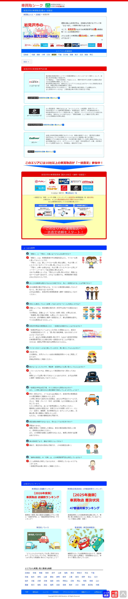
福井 (26, 581)
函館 (38, 55)
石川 (96, 577)
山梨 (45, 577)
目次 (25, 62)
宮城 (34, 573)
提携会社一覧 (72, 193)
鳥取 (84, 581)
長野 (83, 577)
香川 (32, 585)
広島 (72, 581)
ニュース (45, 592)
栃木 (32, 577)
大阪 (32, 581)
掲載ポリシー (86, 592)
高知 (45, 585)
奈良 (58, 581)
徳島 (39, 585)
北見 (81, 55)
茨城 (26, 577)
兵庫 (39, 581)
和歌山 (65, 581)
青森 (40, 573)
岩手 (53, 573)
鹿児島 (90, 585)
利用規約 (55, 592)
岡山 (78, 581)
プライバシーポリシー (70, 592)
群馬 (39, 577)
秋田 (47, 573)
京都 (45, 581)
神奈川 (79, 573)
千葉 (92, 573)
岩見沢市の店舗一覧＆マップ (43, 98)
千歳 (59, 55)
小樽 (43, 55)
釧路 (86, 55)
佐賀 (58, 585)
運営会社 (35, 592)
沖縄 (97, 585)
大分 (77, 585)
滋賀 (51, 581)
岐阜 (64, 577)
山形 (59, 573)
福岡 (51, 585)
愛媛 (26, 585)
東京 (72, 573)
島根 (91, 581)
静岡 (58, 577)
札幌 (33, 55)
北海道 (25, 55)
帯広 (91, 55)
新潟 (77, 577)
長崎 (64, 585)
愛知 (51, 577)
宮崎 (83, 585)
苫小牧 (65, 55)
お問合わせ (98, 592)
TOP (26, 592)
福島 (66, 573)
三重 (70, 577)
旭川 (76, 55)
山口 (97, 581)
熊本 (70, 585)
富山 (89, 577)
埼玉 (86, 573)
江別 (48, 55)
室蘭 (71, 55)
